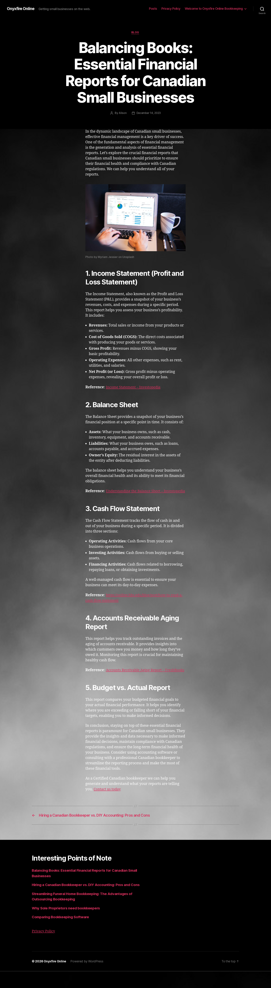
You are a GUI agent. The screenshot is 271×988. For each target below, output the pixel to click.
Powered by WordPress (87, 978)
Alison (122, 113)
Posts (153, 8)
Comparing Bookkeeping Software (61, 934)
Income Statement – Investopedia (134, 387)
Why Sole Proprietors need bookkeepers (67, 925)
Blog (135, 32)
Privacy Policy (170, 8)
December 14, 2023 (148, 113)
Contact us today (108, 800)
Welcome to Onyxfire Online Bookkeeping (214, 8)
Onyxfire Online (21, 9)
